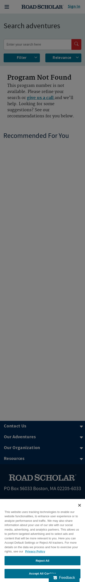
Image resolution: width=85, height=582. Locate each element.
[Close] (80, 505)
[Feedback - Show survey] (64, 577)
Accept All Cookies (42, 573)
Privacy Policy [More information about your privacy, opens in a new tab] (35, 551)
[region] (42, 540)
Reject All (42, 560)
